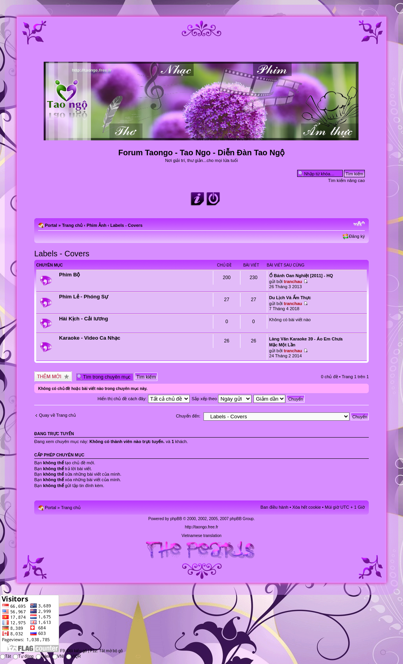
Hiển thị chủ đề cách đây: (144, 398)
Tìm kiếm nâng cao (346, 180)
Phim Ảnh (96, 225)
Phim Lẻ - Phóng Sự (83, 297)
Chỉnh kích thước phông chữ (359, 223)
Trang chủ (72, 225)
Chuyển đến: (188, 416)
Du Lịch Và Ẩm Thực (290, 297)
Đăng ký (357, 236)
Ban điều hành (274, 507)
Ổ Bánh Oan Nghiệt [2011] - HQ (301, 275)
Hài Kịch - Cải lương (83, 319)
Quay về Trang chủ (57, 415)
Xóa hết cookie (306, 507)
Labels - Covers (126, 225)
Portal (51, 225)
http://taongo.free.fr (201, 527)
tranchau (293, 281)
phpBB (176, 519)
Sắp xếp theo (222, 398)
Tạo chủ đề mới (53, 376)
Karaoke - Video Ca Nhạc (89, 338)
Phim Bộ (69, 275)
